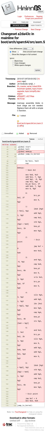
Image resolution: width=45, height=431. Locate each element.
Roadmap (37, 22)
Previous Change (21, 29)
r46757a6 (5, 145)
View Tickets (36, 25)
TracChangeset (20, 412)
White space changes (23, 65)
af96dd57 (21, 96)
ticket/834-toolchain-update (29, 87)
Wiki (14, 22)
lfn (18, 86)
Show (13, 52)
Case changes (20, 63)
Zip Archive (30, 421)
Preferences (29, 16)
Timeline (24, 22)
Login (20, 16)
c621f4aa (30, 96)
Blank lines (19, 61)
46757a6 (21, 99)
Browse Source (19, 25)
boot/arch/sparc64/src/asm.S (30, 123)
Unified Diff (15, 421)
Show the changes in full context (23, 54)
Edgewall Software (27, 426)
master (23, 86)
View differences (16, 49)
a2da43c (24, 34)
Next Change (36, 29)
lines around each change (30, 52)
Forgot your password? (34, 18)
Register (39, 16)
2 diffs (20, 126)
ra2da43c (13, 145)
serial (29, 86)
